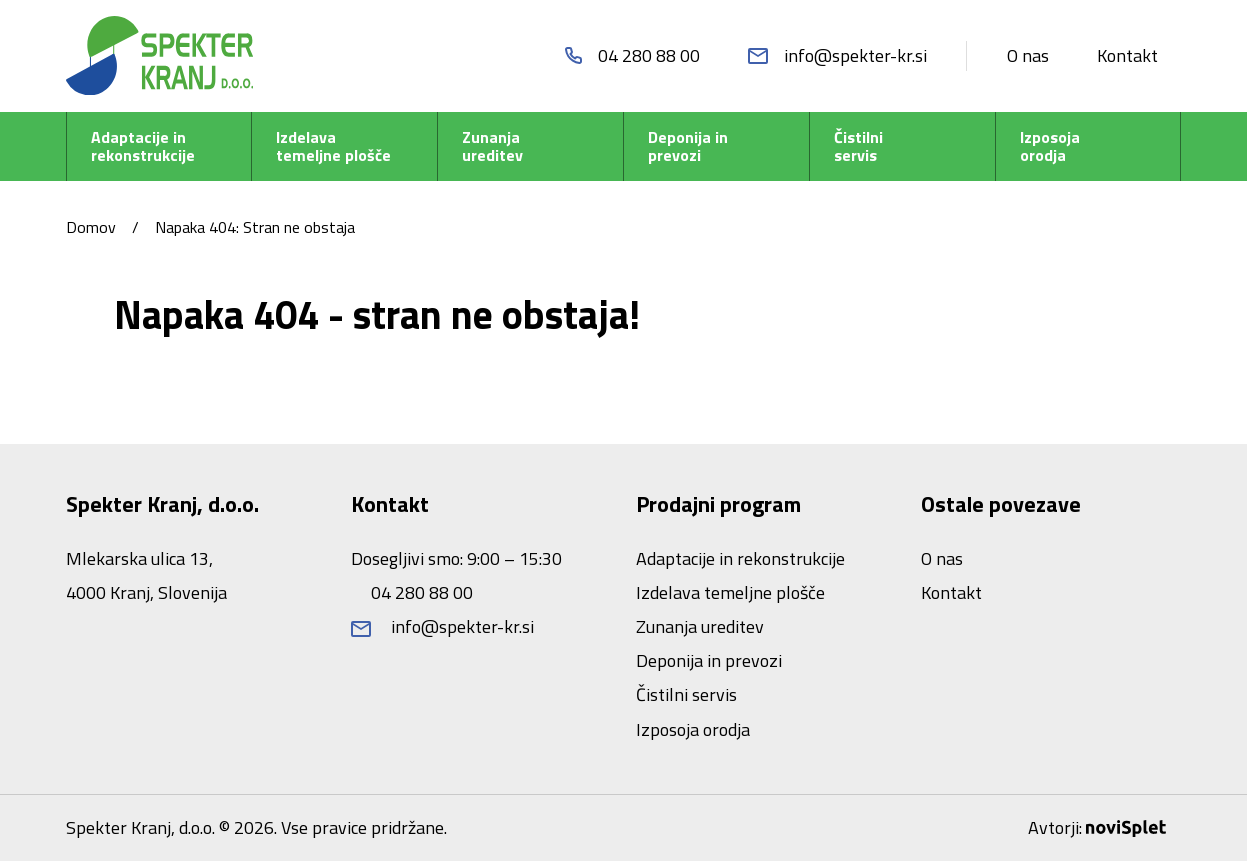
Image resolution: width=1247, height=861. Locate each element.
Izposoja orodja (1050, 146)
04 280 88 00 (420, 592)
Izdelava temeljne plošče (333, 146)
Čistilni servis (858, 146)
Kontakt (1127, 55)
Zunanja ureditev (492, 146)
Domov (91, 227)
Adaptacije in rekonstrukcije (143, 146)
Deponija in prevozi (688, 146)
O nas (1028, 55)
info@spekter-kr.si (442, 626)
